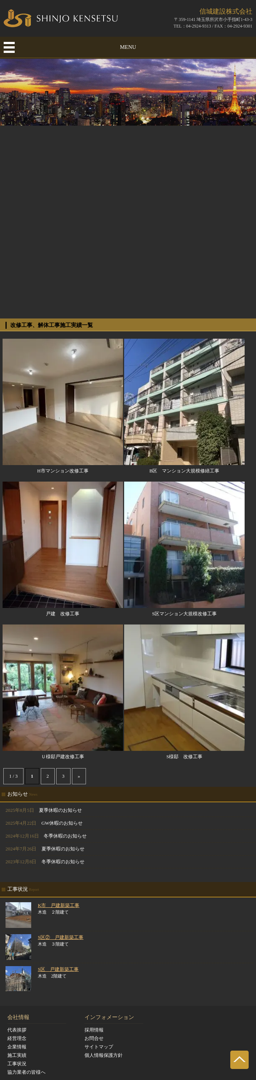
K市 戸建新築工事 (58, 905)
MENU (128, 47)
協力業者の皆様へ (26, 1072)
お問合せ (94, 1038)
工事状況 (16, 1063)
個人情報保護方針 (103, 1055)
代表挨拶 (16, 1030)
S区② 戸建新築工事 (60, 937)
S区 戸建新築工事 (58, 969)
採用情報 (94, 1030)
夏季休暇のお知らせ (60, 810)
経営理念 (16, 1038)
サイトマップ (98, 1047)
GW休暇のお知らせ (62, 823)
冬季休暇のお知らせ (65, 836)
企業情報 (16, 1047)
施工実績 (16, 1055)
